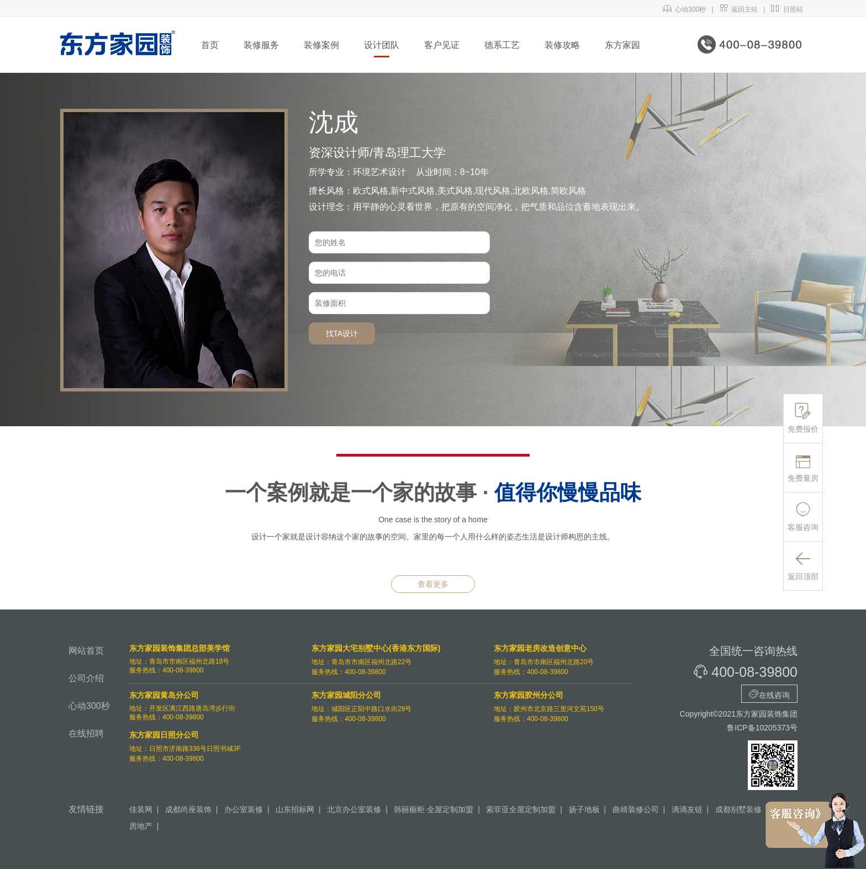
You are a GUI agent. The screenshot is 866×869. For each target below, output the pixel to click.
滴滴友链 (687, 809)
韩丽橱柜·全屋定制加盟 (433, 809)
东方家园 (622, 45)
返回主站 (738, 9)
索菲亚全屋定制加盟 (521, 809)
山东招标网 (295, 809)
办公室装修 (243, 809)
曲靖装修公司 (635, 809)
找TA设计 (342, 333)
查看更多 (433, 584)
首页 (210, 45)
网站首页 (86, 650)
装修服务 (261, 45)
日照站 (786, 9)
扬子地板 (584, 809)
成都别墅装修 (738, 809)
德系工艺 (502, 45)
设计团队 (381, 45)
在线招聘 (86, 733)
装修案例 (321, 45)
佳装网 (140, 809)
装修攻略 (562, 45)
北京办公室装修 (354, 809)
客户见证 (442, 45)
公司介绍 (86, 678)
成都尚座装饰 (188, 809)
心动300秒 (684, 9)
